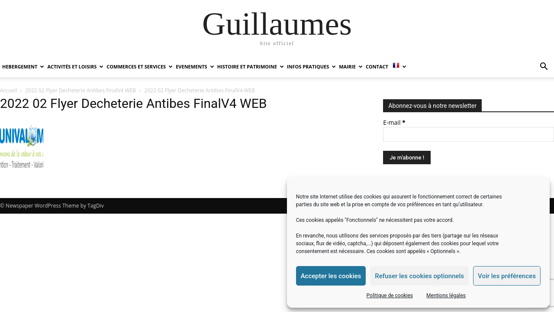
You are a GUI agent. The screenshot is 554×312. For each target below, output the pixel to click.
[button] (543, 67)
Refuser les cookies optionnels (419, 276)
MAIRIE (351, 66)
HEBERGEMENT (23, 66)
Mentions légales (446, 295)
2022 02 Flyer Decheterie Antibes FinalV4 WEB (81, 90)
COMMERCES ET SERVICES (139, 66)
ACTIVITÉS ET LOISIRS (75, 66)
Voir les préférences (507, 276)
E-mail (394, 122)
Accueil (8, 90)
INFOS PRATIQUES (311, 66)
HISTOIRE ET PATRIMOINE (250, 66)
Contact (377, 66)
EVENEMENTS (195, 66)
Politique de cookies (390, 295)
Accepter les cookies (331, 276)
